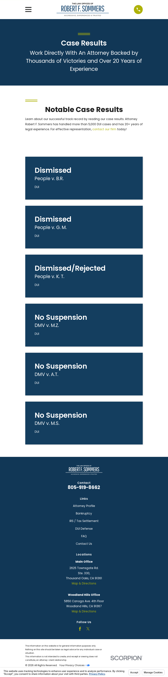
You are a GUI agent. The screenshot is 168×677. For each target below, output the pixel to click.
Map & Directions (84, 583)
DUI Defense (84, 529)
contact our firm (104, 129)
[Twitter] (88, 629)
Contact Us (84, 544)
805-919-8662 (84, 487)
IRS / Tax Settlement (84, 521)
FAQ (84, 536)
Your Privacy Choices (74, 665)
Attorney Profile (84, 506)
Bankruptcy (84, 513)
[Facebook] (80, 629)
